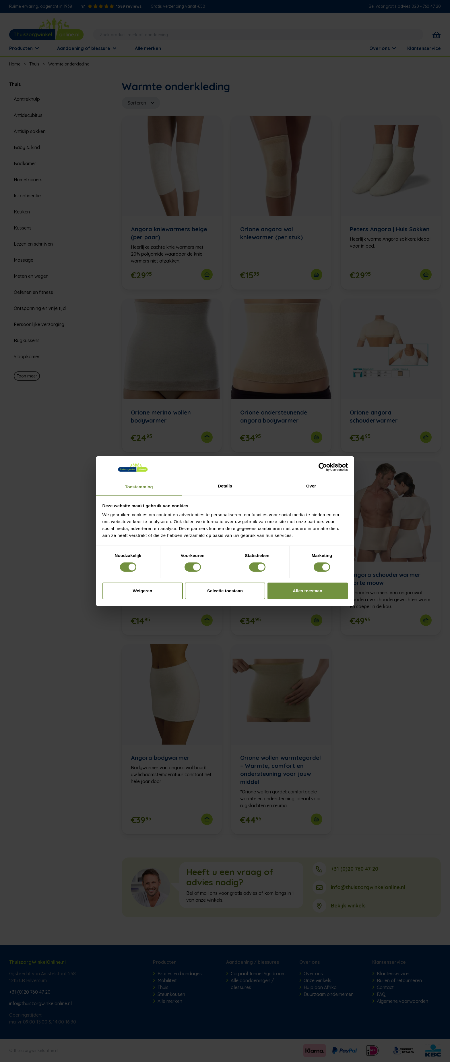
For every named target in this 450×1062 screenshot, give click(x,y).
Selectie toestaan (225, 590)
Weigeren (142, 590)
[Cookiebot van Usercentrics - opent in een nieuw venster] (323, 467)
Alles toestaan (307, 590)
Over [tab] (311, 485)
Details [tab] (225, 485)
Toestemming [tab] (139, 486)
